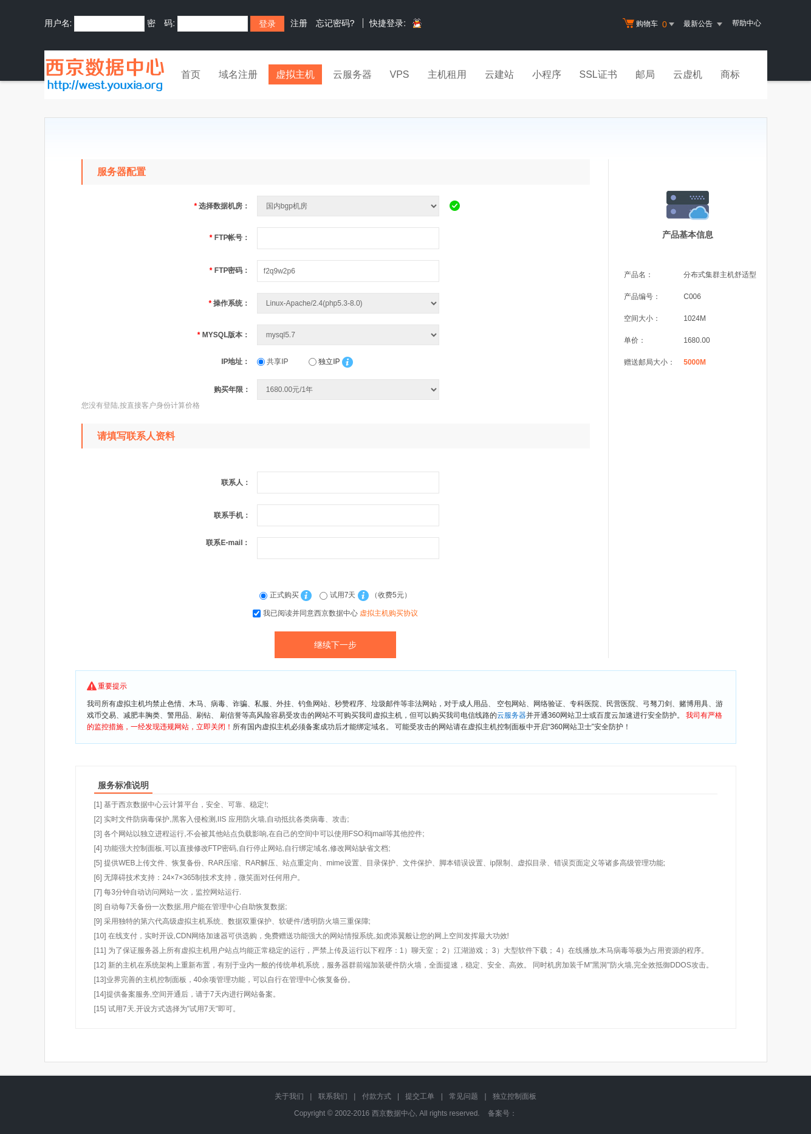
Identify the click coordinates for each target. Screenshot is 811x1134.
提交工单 (419, 1096)
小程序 (546, 74)
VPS (399, 74)
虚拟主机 (295, 74)
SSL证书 (598, 74)
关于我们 (289, 1096)
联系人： (235, 482)
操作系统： (229, 303)
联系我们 (332, 1096)
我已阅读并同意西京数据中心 (340, 613)
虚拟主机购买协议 (389, 613)
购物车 (650, 24)
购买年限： (232, 389)
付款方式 (376, 1096)
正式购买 (280, 595)
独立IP (324, 361)
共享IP (273, 361)
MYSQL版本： (223, 335)
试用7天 (338, 595)
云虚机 (687, 74)
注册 (298, 23)
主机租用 (447, 74)
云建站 (499, 74)
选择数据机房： (222, 206)
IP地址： (235, 361)
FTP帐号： (230, 237)
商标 (730, 74)
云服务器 (352, 74)
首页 (190, 74)
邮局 (645, 74)
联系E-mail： (228, 542)
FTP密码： (230, 270)
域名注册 (238, 74)
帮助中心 (746, 23)
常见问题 (463, 1096)
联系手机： (232, 515)
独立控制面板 (514, 1096)
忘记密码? (335, 23)
